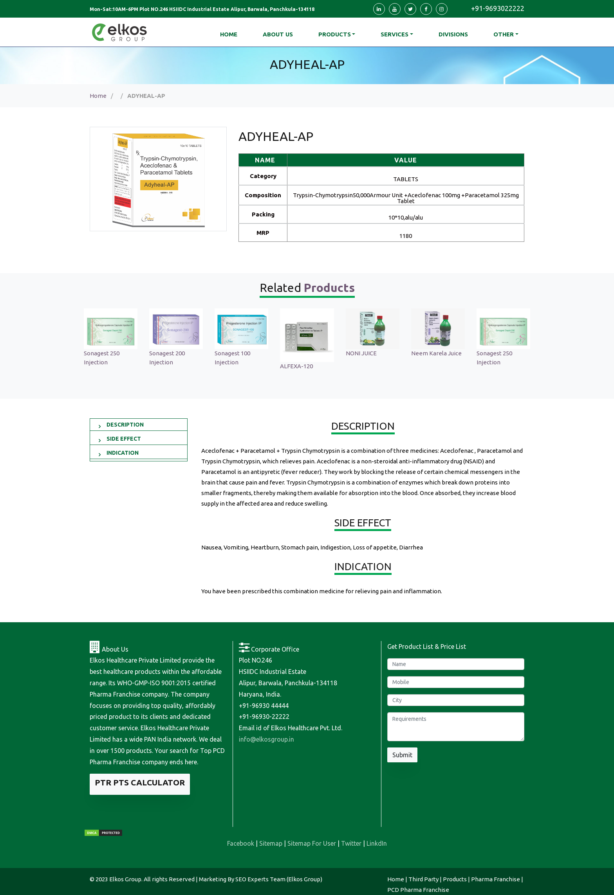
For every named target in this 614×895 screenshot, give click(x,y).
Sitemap (270, 843)
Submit (402, 754)
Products (334, 34)
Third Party (423, 879)
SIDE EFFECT (124, 439)
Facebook (240, 843)
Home (98, 95)
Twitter (351, 843)
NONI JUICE (361, 353)
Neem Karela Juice (436, 353)
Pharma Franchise (495, 879)
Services (394, 34)
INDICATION (123, 453)
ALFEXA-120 (296, 366)
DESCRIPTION (125, 424)
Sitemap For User (311, 843)
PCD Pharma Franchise (418, 889)
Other (503, 34)
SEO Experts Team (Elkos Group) (278, 879)
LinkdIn (377, 843)
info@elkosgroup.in (266, 739)
